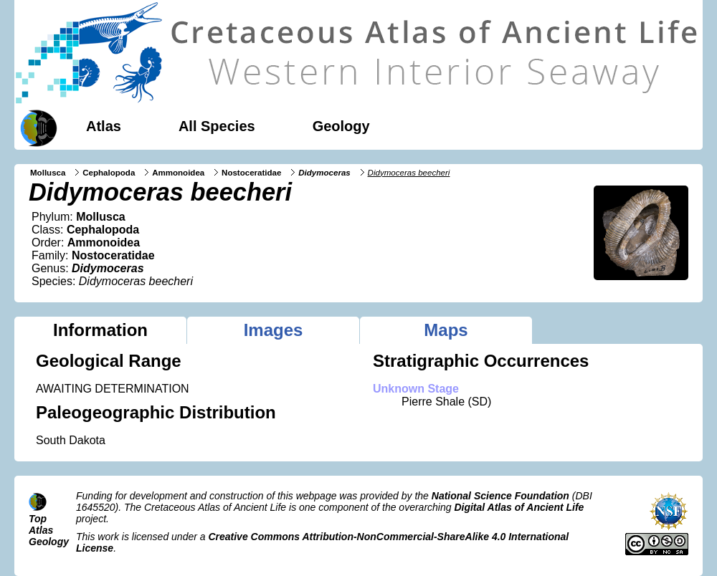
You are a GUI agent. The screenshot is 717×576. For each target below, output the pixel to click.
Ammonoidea (178, 172)
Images (273, 330)
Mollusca (47, 172)
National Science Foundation (500, 495)
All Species (217, 126)
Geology (341, 126)
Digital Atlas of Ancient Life (519, 507)
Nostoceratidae (251, 172)
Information (100, 330)
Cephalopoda (108, 172)
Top (38, 518)
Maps (445, 330)
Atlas (103, 126)
